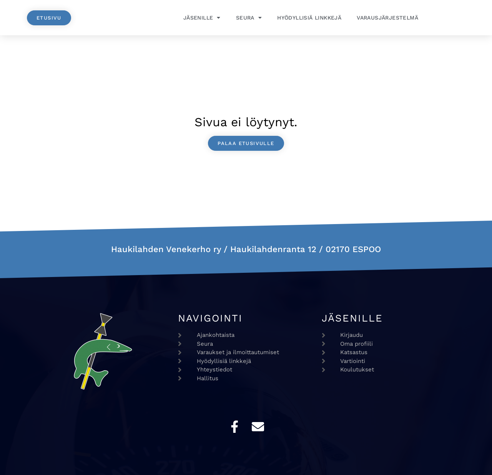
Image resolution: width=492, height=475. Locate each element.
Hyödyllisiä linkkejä (309, 18)
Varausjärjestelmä (387, 18)
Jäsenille (202, 17)
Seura (249, 17)
